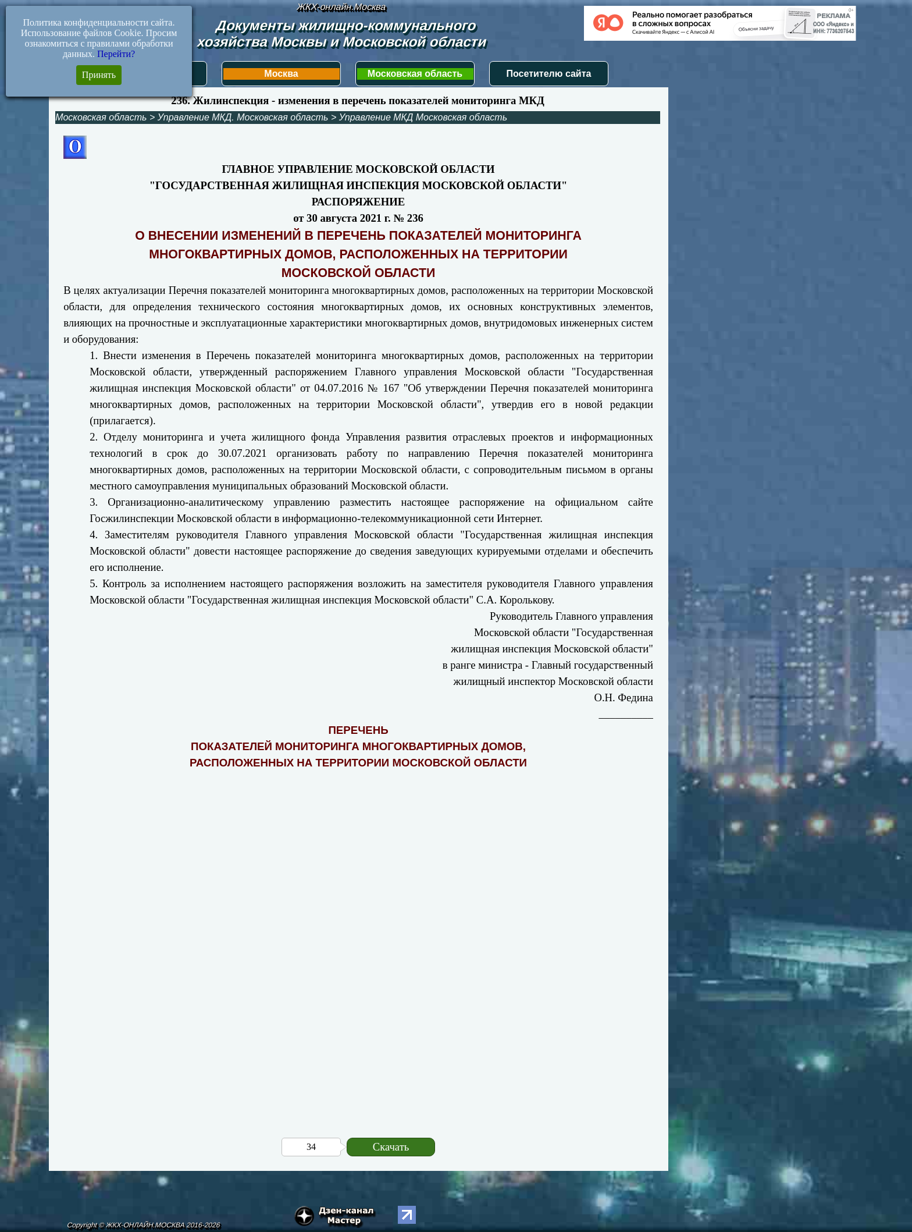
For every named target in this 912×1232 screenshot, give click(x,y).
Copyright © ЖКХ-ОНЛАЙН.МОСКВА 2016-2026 (143, 1225)
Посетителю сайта (549, 74)
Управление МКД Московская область (423, 117)
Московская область (415, 74)
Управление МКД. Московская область (243, 117)
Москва (281, 74)
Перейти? (116, 54)
